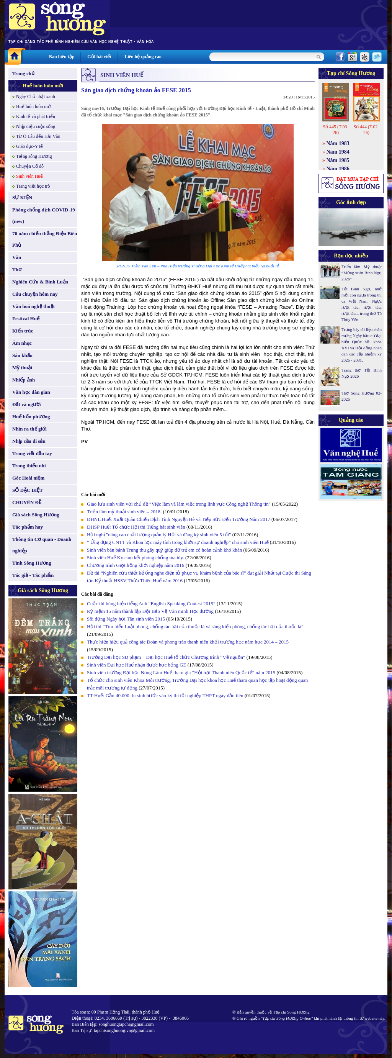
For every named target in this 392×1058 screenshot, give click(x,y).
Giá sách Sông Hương (35, 515)
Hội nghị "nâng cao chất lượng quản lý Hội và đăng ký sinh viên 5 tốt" (159, 534)
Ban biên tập (61, 56)
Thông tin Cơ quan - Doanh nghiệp (41, 545)
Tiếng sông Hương (34, 156)
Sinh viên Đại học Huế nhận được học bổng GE (137, 665)
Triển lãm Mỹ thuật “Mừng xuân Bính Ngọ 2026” (361, 272)
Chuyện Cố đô (30, 166)
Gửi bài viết (99, 56)
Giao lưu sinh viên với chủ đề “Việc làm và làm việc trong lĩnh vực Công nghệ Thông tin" (179, 504)
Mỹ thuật (22, 367)
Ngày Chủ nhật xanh (35, 96)
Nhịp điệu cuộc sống (35, 126)
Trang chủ (23, 73)
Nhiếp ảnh (23, 380)
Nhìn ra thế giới (29, 429)
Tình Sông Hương (31, 563)
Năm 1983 (338, 143)
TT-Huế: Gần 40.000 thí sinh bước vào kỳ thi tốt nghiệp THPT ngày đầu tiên (165, 695)
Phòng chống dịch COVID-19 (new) (43, 215)
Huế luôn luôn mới (43, 85)
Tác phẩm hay (27, 527)
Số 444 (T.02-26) (366, 129)
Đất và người (26, 404)
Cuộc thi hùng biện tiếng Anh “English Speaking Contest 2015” (151, 603)
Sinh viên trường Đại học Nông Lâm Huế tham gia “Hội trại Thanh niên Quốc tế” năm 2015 (181, 672)
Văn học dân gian (31, 392)
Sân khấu (22, 355)
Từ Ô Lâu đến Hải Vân (38, 136)
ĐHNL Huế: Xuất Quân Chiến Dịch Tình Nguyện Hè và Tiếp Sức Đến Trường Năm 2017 (178, 519)
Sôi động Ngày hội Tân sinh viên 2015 (126, 619)
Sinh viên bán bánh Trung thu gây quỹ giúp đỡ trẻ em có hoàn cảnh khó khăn (164, 550)
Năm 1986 (338, 169)
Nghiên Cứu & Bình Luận (40, 282)
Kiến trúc (22, 331)
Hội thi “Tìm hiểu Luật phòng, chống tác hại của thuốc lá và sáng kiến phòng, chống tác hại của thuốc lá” (195, 626)
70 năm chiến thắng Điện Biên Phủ (44, 239)
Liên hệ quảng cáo (142, 56)
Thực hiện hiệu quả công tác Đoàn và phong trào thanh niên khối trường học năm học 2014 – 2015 (188, 642)
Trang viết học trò (33, 186)
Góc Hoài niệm (28, 478)
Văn (16, 257)
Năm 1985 (338, 160)
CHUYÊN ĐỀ (26, 502)
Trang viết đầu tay (32, 453)
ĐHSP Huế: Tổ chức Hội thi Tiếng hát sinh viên (136, 527)
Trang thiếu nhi (29, 465)
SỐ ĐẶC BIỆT (27, 490)
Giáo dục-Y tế (29, 146)
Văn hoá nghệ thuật (33, 306)
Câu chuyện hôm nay (35, 294)
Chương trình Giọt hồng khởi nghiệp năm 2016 (135, 565)
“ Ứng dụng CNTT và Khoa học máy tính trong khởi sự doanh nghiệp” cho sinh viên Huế (178, 542)
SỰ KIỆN (22, 197)
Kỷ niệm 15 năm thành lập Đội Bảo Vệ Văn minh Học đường (150, 611)
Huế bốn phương (31, 416)
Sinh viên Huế (29, 176)
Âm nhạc (22, 343)
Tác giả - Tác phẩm (33, 575)
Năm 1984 (338, 152)
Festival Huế (25, 318)
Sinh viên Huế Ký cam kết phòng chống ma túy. (135, 557)
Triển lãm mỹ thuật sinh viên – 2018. (125, 511)
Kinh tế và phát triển (35, 116)
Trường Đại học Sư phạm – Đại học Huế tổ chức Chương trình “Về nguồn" (166, 657)
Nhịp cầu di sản (29, 441)
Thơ (16, 269)
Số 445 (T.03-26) (335, 129)
